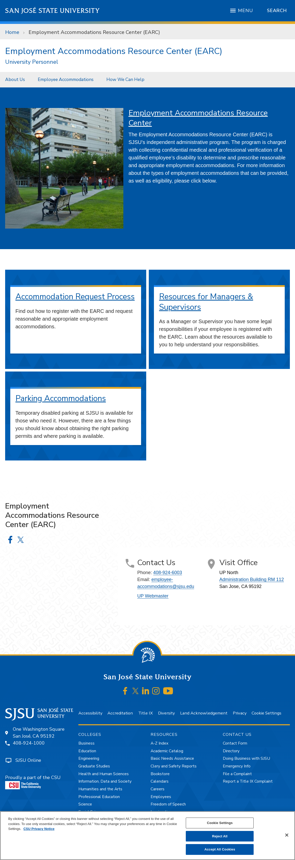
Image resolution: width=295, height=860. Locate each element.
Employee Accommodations (66, 79)
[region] (147, 835)
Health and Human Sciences (103, 774)
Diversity (166, 713)
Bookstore (160, 774)
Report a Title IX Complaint (248, 781)
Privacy (239, 713)
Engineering (88, 758)
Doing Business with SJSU (246, 758)
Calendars (160, 781)
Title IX (145, 713)
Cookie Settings (266, 713)
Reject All (219, 836)
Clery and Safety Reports (174, 766)
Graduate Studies (94, 766)
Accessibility (90, 713)
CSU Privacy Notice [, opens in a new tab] (38, 829)
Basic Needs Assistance (172, 758)
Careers (157, 789)
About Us (15, 79)
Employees (161, 797)
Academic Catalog (167, 751)
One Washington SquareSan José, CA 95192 (38, 732)
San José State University (52, 11)
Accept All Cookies (219, 849)
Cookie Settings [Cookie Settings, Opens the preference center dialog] (220, 823)
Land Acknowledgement (203, 713)
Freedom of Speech (168, 804)
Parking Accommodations (60, 398)
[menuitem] (16, 79)
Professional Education (99, 797)
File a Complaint (237, 774)
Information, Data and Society (105, 781)
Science (85, 804)
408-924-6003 (167, 572)
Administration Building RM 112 (251, 579)
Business (86, 743)
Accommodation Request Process (75, 296)
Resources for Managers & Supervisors (206, 302)
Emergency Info (237, 766)
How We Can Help (125, 79)
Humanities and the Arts (100, 789)
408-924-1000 (29, 743)
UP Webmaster (152, 596)
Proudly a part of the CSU (33, 781)
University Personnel (31, 62)
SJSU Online (28, 760)
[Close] (286, 835)
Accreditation (120, 713)
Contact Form (235, 743)
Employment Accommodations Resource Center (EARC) (94, 32)
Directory (231, 751)
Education (87, 751)
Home (12, 32)
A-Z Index (159, 743)
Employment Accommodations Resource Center (198, 118)
